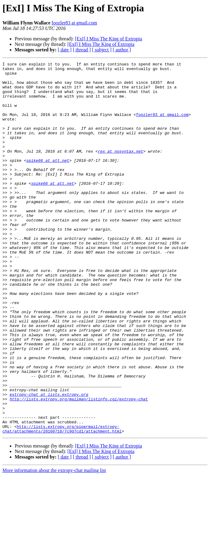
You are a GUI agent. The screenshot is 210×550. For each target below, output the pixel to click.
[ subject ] (102, 49)
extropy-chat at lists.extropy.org (48, 461)
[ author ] (122, 49)
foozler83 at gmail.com (74, 22)
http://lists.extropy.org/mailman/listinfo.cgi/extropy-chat (78, 467)
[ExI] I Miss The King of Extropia (108, 38)
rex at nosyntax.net (120, 169)
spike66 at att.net (47, 180)
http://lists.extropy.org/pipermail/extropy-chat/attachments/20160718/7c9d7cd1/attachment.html (62, 502)
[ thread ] (82, 49)
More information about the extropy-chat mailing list (54, 544)
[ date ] (65, 49)
